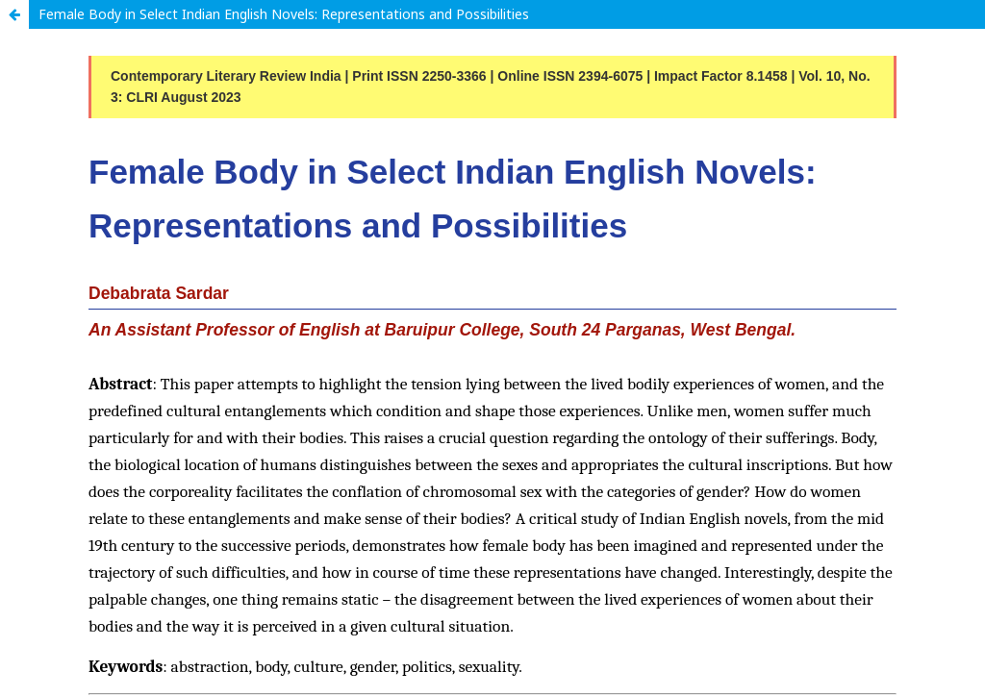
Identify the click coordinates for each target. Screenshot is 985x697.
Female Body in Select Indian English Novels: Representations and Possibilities (283, 14)
